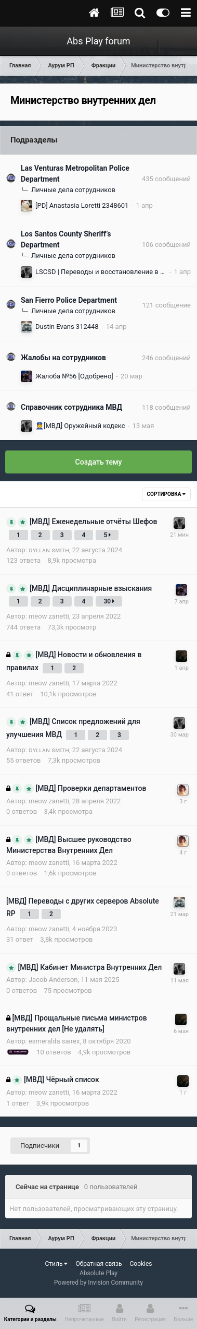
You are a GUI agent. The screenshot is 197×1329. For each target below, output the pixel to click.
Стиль (56, 1263)
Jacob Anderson (53, 979)
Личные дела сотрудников (73, 190)
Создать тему (98, 462)
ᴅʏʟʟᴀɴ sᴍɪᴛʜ (49, 550)
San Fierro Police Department (69, 300)
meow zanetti (49, 616)
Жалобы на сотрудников (63, 357)
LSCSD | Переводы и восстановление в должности (115, 272)
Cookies (140, 1263)
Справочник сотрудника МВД (71, 407)
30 (108, 601)
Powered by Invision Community (98, 1282)
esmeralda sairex (54, 1041)
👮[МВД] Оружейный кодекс (80, 426)
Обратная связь (98, 1263)
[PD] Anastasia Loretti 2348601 (81, 205)
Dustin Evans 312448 (67, 326)
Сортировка (166, 494)
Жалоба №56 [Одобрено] (74, 376)
